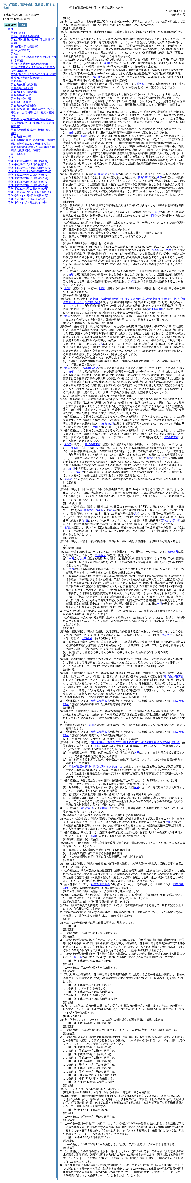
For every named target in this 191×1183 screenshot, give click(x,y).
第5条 (167, 250)
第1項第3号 (87, 808)
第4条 (99, 510)
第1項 (107, 63)
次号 (71, 558)
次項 (159, 603)
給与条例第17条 (100, 700)
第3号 (83, 558)
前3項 (67, 444)
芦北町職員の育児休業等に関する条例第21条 (135, 742)
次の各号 (173, 551)
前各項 (141, 83)
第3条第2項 (145, 177)
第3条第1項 (101, 173)
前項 (83, 135)
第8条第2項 (107, 423)
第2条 (155, 250)
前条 (71, 132)
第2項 (150, 458)
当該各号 (100, 555)
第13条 (78, 957)
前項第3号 (105, 808)
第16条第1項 (90, 368)
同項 (153, 215)
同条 (97, 745)
